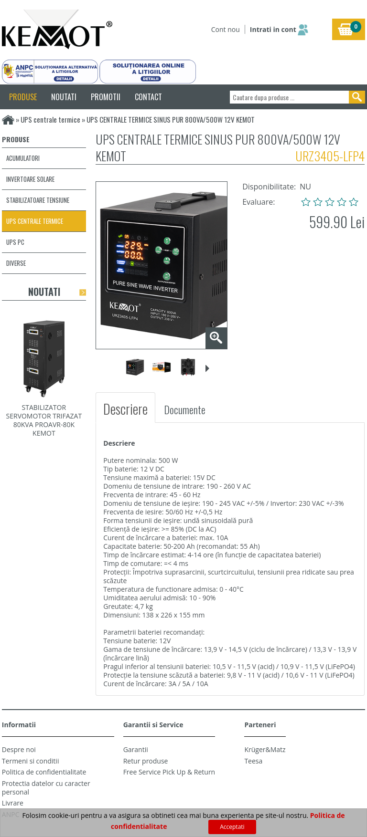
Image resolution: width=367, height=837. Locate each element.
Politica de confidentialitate (44, 771)
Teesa (253, 760)
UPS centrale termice (50, 119)
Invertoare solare (30, 179)
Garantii (135, 749)
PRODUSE (23, 97)
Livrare (12, 802)
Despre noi (19, 749)
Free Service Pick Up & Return (169, 771)
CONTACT (148, 97)
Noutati (44, 291)
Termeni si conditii (30, 760)
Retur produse (145, 760)
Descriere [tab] (125, 408)
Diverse (16, 263)
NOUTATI (63, 97)
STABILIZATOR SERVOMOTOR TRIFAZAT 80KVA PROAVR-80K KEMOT (44, 420)
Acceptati (232, 827)
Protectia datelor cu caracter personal (46, 787)
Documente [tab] (184, 409)
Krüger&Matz (264, 749)
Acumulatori (23, 158)
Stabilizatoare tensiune (37, 200)
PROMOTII (105, 97)
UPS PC (15, 242)
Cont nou (225, 29)
